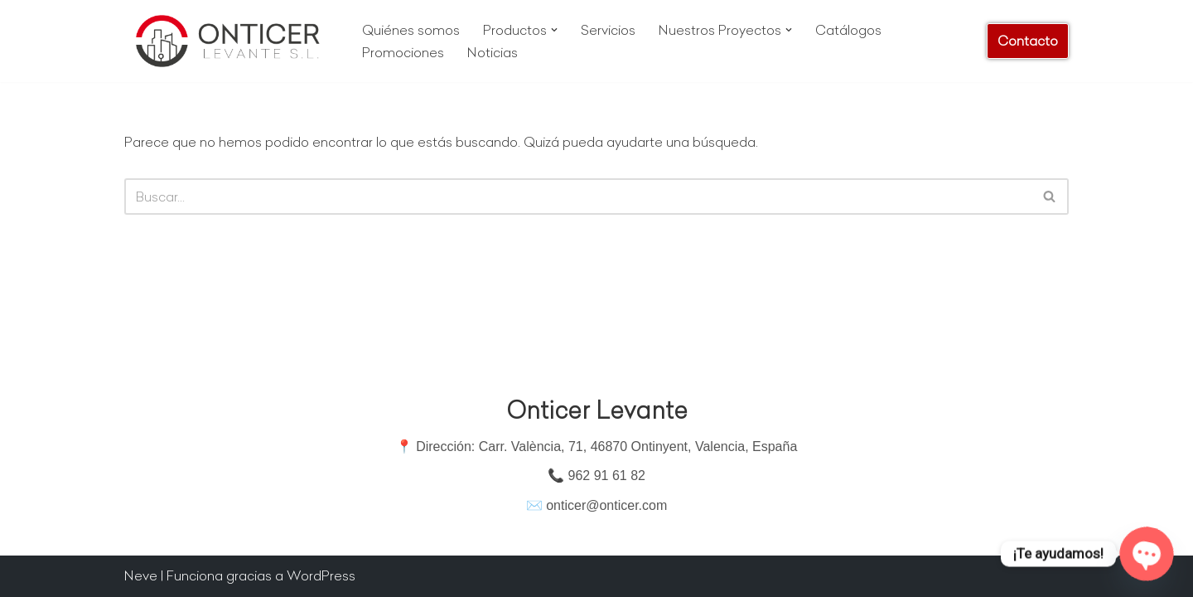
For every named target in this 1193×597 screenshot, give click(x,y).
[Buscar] (577, 196)
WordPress (321, 575)
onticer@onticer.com (606, 505)
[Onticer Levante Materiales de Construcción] (229, 41)
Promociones (403, 52)
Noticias (492, 52)
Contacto (1027, 40)
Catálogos (848, 30)
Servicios (608, 30)
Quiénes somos (411, 30)
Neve (140, 575)
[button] (554, 30)
